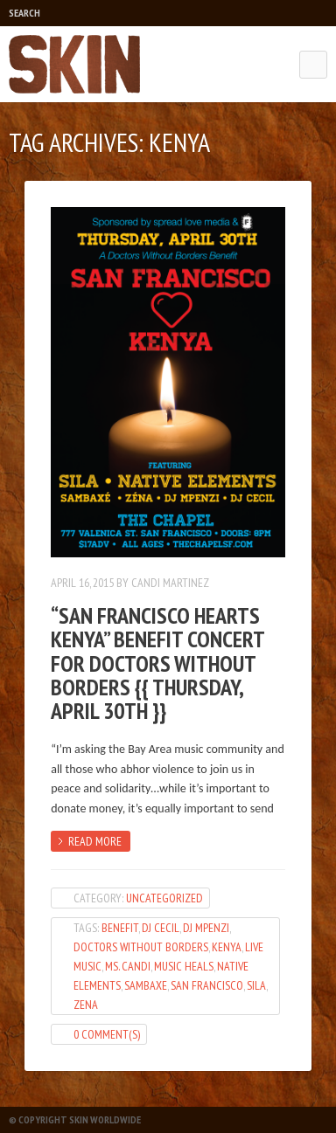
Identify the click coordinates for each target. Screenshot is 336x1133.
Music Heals (184, 966)
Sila (256, 985)
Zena (86, 1004)
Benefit (120, 928)
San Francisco (207, 985)
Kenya (227, 947)
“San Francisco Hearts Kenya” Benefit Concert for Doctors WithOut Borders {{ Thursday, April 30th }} (157, 663)
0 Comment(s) (107, 1034)
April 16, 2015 (82, 583)
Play (75, 13)
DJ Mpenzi (206, 928)
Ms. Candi (127, 966)
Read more (95, 841)
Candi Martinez (170, 583)
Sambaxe (145, 985)
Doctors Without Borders (141, 947)
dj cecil (160, 928)
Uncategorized (164, 898)
